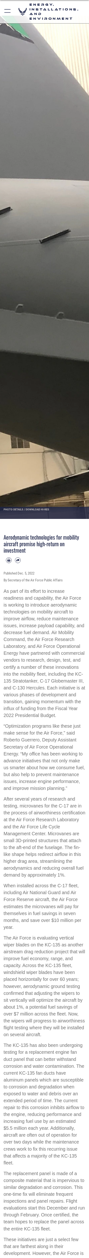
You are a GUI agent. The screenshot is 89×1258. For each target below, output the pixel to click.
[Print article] (9, 560)
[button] (7, 11)
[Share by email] (18, 560)
